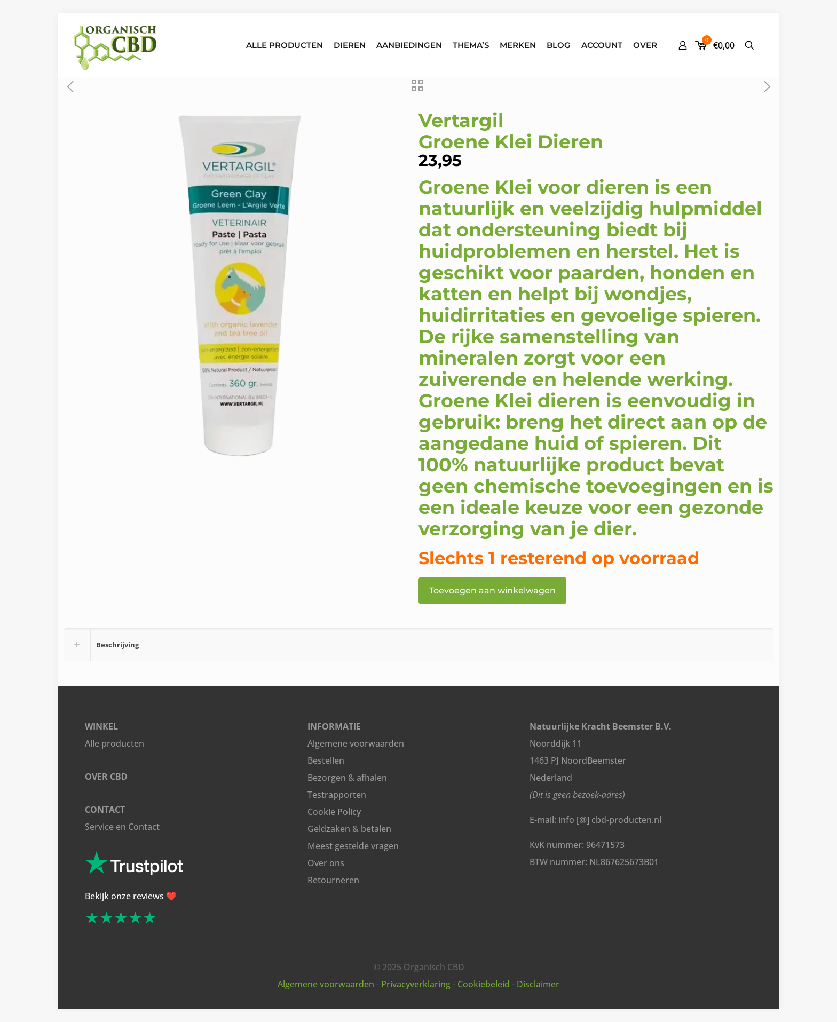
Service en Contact (122, 827)
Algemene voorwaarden (355, 743)
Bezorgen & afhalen (347, 777)
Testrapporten (336, 795)
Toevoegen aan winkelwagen (492, 590)
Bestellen (325, 760)
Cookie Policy (334, 812)
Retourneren (333, 880)
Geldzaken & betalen (349, 829)
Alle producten (114, 743)
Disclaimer (538, 984)
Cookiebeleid (483, 984)
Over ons (325, 863)
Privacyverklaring (416, 984)
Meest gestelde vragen (353, 846)
